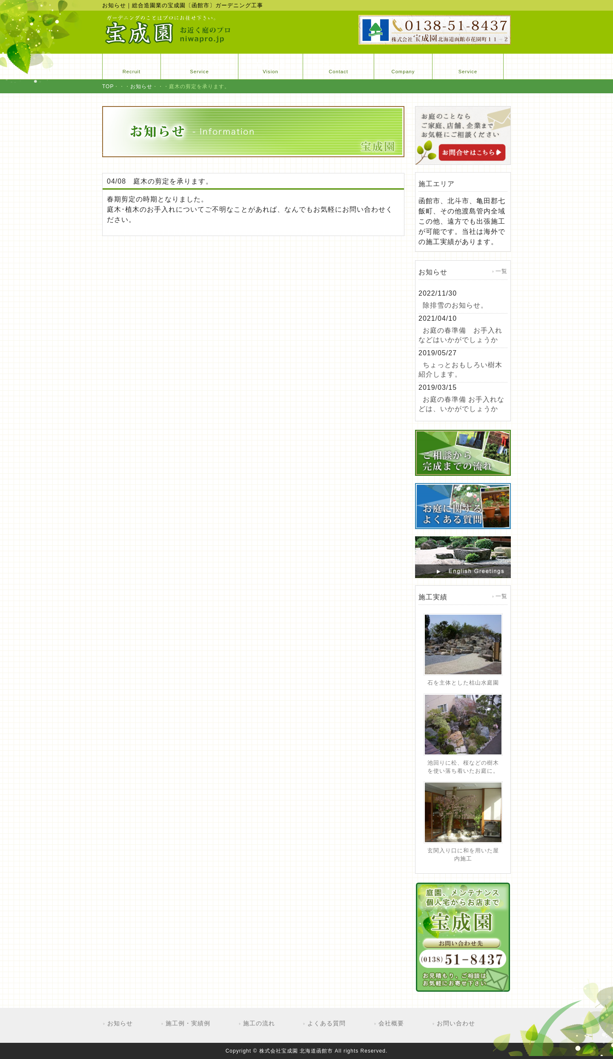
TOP (108, 86)
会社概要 (391, 1023)
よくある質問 (326, 1023)
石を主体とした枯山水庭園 (463, 682)
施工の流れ (259, 1023)
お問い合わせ (456, 1023)
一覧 (501, 271)
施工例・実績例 (188, 1023)
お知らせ (141, 86)
